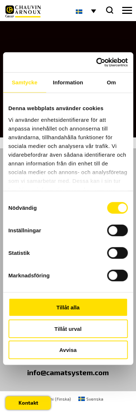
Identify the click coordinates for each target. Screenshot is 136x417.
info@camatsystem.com (68, 372)
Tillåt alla (68, 307)
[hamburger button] (127, 10)
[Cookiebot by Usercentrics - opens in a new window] (97, 62)
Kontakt (28, 403)
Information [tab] (68, 82)
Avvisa (68, 350)
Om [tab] (111, 82)
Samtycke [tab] (24, 82)
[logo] (23, 11)
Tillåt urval (68, 328)
